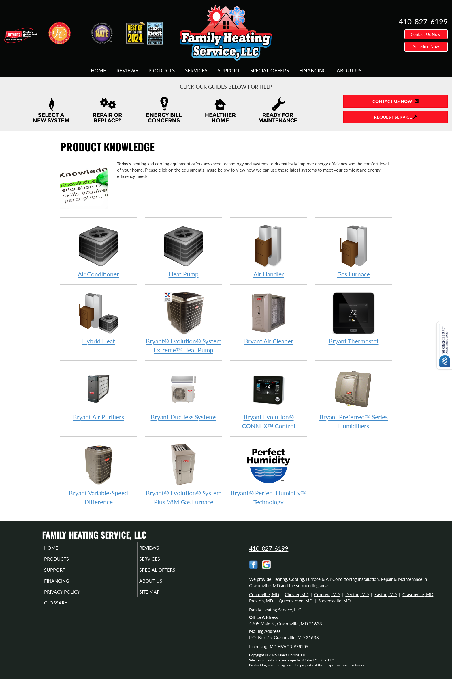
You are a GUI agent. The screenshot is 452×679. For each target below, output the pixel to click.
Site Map (158, 597)
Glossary (64, 609)
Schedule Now (426, 46)
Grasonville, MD (417, 594)
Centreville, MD (264, 594)
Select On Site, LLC (292, 655)
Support (229, 71)
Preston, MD (261, 600)
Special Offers (269, 71)
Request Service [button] (395, 117)
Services (196, 71)
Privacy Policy (71, 597)
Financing (312, 71)
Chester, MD (296, 594)
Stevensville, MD (334, 600)
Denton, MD (357, 594)
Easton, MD (385, 594)
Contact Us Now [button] (426, 34)
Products (161, 71)
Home (98, 71)
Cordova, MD (327, 594)
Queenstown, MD (295, 600)
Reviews (127, 71)
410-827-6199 (268, 548)
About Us (349, 71)
